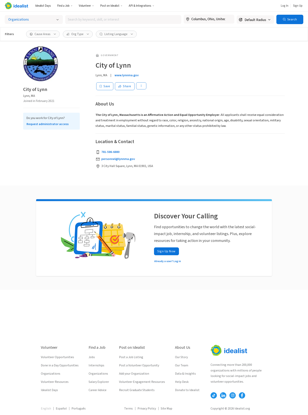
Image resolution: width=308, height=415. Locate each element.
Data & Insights (185, 373)
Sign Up (297, 6)
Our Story (181, 357)
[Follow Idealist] (214, 395)
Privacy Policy (147, 408)
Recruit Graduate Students (137, 390)
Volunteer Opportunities (57, 357)
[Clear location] (228, 19)
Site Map (166, 408)
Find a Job (64, 6)
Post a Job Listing (131, 357)
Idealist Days (43, 6)
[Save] (104, 86)
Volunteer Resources (55, 382)
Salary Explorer (99, 382)
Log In (284, 6)
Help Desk (182, 382)
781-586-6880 (110, 152)
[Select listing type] (34, 19)
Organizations (50, 373)
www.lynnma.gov (127, 75)
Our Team (181, 365)
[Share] (125, 86)
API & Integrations (141, 6)
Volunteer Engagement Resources (142, 382)
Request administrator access (48, 124)
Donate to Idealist (187, 390)
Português (79, 408)
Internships (96, 365)
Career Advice (97, 390)
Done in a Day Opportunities (60, 365)
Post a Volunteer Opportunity (139, 365)
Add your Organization (134, 373)
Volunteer (86, 6)
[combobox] (123, 19)
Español (61, 408)
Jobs (92, 357)
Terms (128, 408)
